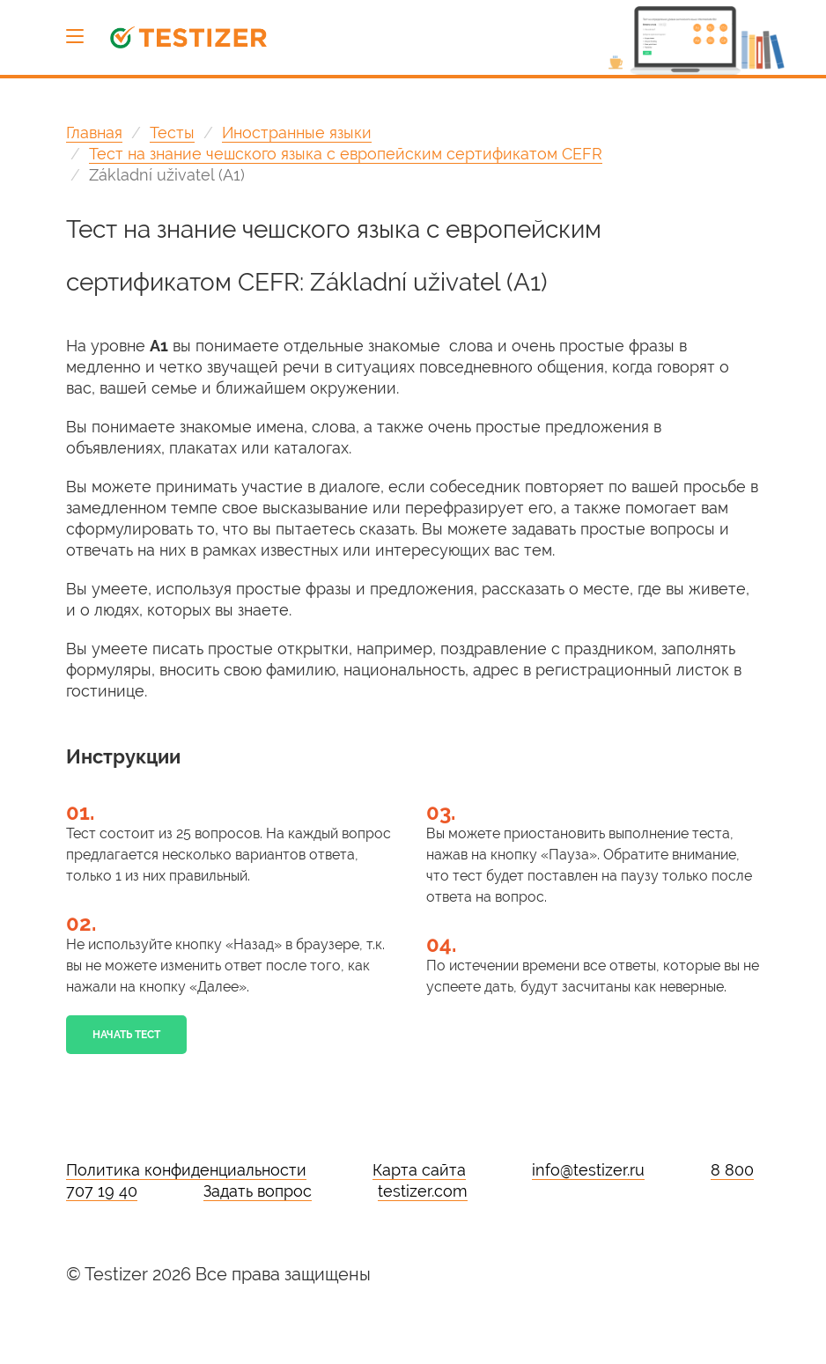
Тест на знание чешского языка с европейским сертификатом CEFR (345, 153)
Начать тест (126, 1035)
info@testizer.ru (588, 1170)
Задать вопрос (257, 1191)
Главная (94, 132)
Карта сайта (419, 1170)
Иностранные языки (297, 132)
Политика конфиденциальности (186, 1170)
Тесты (172, 132)
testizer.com (423, 1191)
